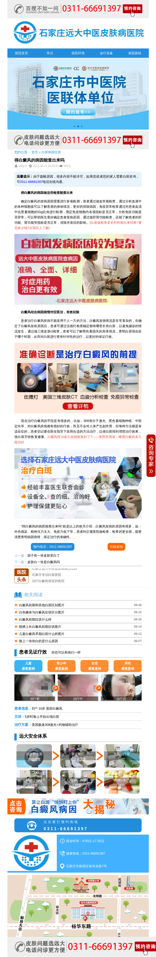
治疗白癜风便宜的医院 (48, 581)
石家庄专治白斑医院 (46, 575)
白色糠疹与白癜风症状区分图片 (41, 612)
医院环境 (78, 53)
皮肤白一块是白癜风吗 (43, 562)
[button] (74, 126)
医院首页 (21, 53)
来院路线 (134, 53)
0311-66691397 (31, 182)
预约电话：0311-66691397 (52, 547)
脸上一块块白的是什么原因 (38, 641)
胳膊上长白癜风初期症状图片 (40, 626)
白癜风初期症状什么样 (35, 619)
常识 (50, 53)
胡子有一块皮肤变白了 (43, 555)
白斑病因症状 (51, 152)
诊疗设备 (106, 53)
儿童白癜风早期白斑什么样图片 (41, 634)
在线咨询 (116, 547)
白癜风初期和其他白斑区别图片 (41, 605)
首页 (35, 152)
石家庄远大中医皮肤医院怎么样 (54, 568)
